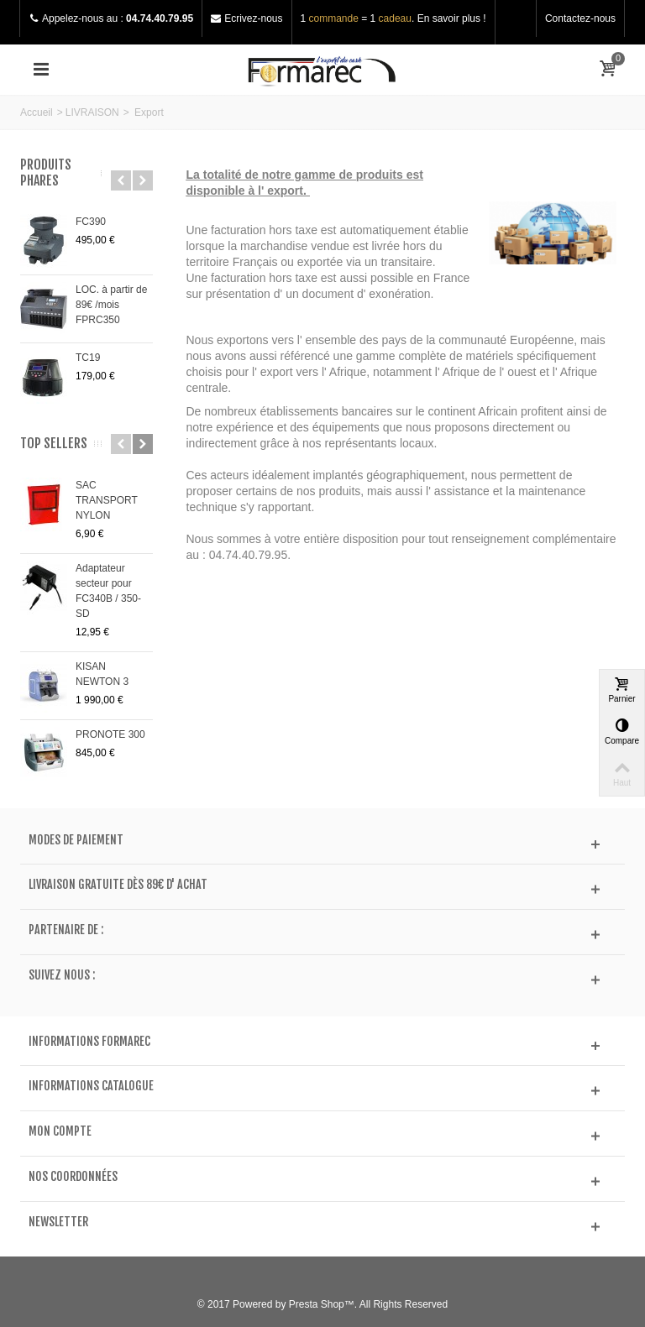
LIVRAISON (92, 112)
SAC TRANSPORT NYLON (107, 500)
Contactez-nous (580, 18)
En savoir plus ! (451, 18)
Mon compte (60, 1131)
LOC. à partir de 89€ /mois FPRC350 (111, 305)
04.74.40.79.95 (159, 18)
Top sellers (53, 444)
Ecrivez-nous (253, 18)
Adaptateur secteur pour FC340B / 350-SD (108, 590)
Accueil (36, 112)
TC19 (88, 357)
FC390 (91, 221)
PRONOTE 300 (110, 734)
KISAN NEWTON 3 (102, 674)
